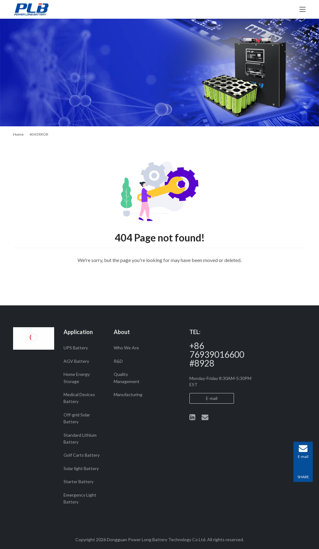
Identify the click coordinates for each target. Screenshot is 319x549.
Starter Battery (78, 481)
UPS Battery (76, 347)
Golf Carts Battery (82, 455)
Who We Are (126, 347)
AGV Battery (76, 361)
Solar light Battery (81, 468)
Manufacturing (128, 394)
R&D (118, 361)
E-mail (211, 398)
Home (18, 134)
